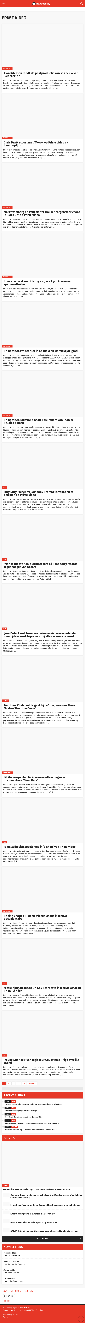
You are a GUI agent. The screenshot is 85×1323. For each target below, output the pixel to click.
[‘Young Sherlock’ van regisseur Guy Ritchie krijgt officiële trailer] (42, 1034)
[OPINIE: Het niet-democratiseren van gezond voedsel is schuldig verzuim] (6, 1230)
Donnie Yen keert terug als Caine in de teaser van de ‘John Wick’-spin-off (32, 1123)
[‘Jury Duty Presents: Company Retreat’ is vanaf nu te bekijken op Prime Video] (42, 466)
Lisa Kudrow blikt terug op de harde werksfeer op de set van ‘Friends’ (31, 1130)
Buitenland (7, 68)
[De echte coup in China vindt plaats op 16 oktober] (6, 1221)
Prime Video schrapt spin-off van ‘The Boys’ (21, 1111)
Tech (25, 1291)
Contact (6, 1317)
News (5, 1291)
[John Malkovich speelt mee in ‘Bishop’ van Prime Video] (42, 820)
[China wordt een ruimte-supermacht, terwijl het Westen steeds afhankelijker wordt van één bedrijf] (6, 1195)
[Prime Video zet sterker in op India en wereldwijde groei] (42, 325)
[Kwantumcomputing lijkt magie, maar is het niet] (6, 1212)
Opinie (5, 1185)
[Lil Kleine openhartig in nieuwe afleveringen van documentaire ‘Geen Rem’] (42, 751)
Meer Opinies (59, 1238)
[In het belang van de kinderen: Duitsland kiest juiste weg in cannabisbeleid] (6, 1204)
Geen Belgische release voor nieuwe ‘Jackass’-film (23, 1117)
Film (4, 559)
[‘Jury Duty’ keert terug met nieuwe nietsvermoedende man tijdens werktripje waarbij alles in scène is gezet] (42, 607)
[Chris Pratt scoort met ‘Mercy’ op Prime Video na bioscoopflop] (42, 116)
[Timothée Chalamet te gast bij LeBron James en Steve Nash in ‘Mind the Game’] (42, 679)
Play (4, 487)
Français (6, 1301)
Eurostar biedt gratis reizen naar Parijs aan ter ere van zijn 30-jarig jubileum (33, 1104)
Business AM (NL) (10, 1310)
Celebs (5, 701)
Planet (18, 1291)
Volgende (32, 1083)
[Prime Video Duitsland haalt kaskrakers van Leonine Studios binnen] (42, 394)
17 (24, 1083)
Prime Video (7, 773)
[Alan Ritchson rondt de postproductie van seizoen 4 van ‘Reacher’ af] (42, 47)
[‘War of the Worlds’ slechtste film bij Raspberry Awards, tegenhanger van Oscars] (42, 538)
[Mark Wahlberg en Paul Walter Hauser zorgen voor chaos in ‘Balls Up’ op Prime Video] (42, 186)
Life (13, 1101)
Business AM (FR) (26, 1310)
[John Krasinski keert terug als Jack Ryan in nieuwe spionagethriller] (42, 255)
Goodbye (39, 1310)
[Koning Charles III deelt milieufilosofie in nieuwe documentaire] (42, 890)
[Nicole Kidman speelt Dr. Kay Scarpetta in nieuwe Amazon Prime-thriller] (42, 962)
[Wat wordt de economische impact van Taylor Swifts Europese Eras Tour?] (42, 1164)
